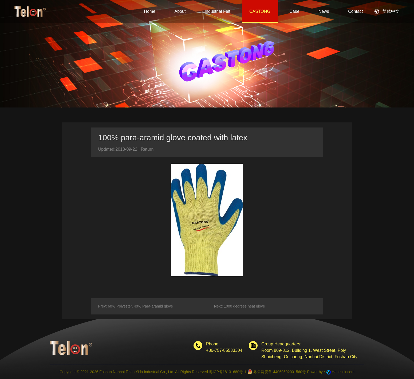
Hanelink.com (343, 372)
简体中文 (391, 11)
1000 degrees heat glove (244, 306)
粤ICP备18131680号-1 (227, 372)
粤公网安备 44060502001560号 (276, 371)
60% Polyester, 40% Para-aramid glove (140, 306)
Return (147, 149)
